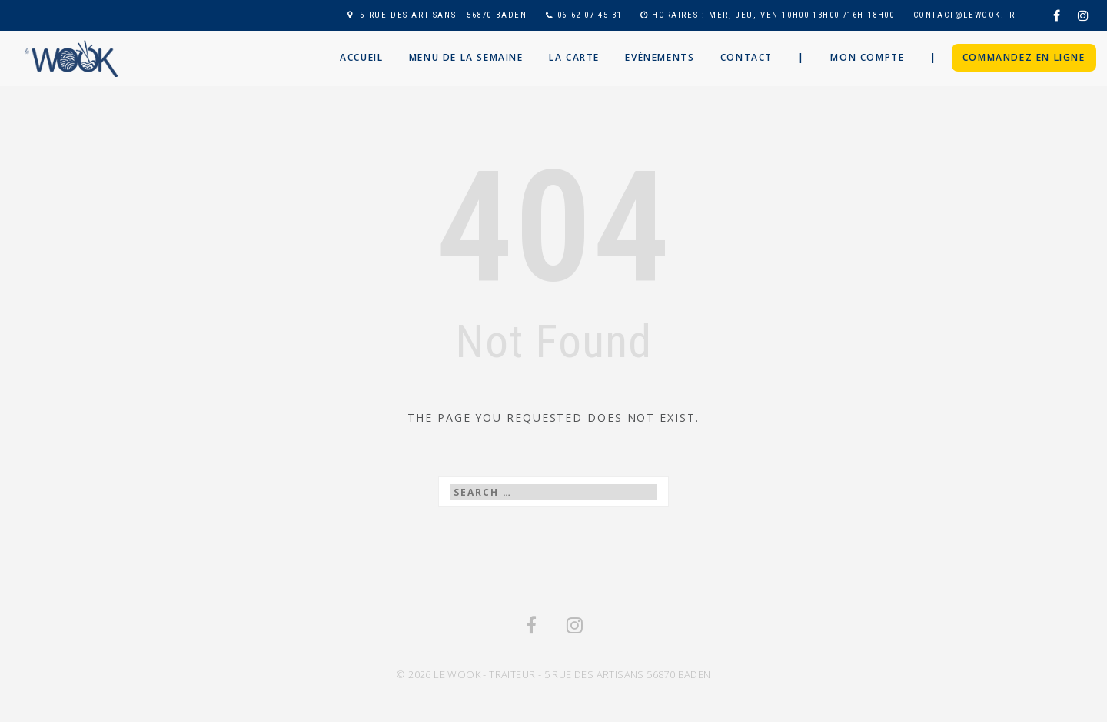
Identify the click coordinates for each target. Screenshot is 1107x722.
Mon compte (867, 57)
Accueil (361, 57)
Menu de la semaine (466, 57)
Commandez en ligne (1023, 57)
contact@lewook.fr (964, 15)
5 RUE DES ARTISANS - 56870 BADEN (443, 15)
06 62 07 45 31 (589, 15)
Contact (746, 57)
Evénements (659, 57)
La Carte (574, 57)
